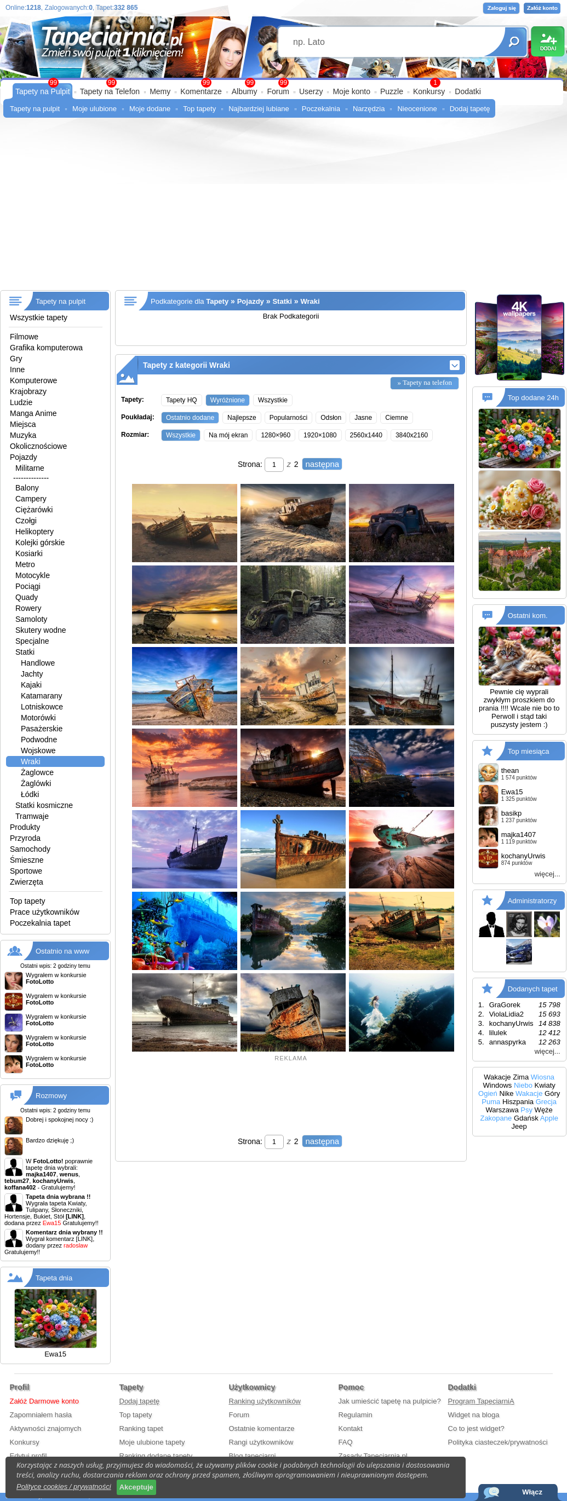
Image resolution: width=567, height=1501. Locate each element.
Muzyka (23, 435)
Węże (544, 1110)
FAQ (346, 1442)
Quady (26, 597)
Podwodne (39, 739)
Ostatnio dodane (190, 418)
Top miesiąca (528, 751)
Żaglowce (37, 772)
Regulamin (356, 1415)
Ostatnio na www (62, 951)
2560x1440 (366, 435)
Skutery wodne (40, 630)
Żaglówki (36, 783)
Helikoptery (34, 531)
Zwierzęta (26, 881)
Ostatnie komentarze (262, 1428)
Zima (521, 1077)
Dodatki (467, 91)
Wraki (31, 761)
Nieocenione (417, 109)
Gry (16, 358)
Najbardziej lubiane (258, 109)
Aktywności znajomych (46, 1428)
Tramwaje (32, 816)
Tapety (217, 301)
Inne (17, 369)
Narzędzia (369, 109)
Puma (491, 1102)
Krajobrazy (28, 391)
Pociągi (28, 586)
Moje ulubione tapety (152, 1442)
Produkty (25, 827)
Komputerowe (33, 380)
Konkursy (429, 91)
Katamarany (41, 695)
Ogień (487, 1093)
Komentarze (200, 91)
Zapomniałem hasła (41, 1415)
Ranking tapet (141, 1428)
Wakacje (497, 1077)
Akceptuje (136, 1487)
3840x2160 (412, 435)
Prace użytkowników (44, 912)
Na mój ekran (228, 435)
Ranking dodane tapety (156, 1456)
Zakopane (496, 1118)
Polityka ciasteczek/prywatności (498, 1442)
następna (322, 464)
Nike (506, 1093)
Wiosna (542, 1077)
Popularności (288, 418)
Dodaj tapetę (470, 109)
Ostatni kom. (528, 615)
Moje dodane (149, 109)
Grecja (546, 1102)
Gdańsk (526, 1118)
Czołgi (26, 520)
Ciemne (396, 418)
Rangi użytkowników (261, 1442)
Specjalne (32, 641)
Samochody (30, 849)
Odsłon (330, 418)
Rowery (28, 608)
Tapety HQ (181, 400)
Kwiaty (545, 1085)
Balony (27, 487)
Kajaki (31, 684)
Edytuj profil (28, 1456)
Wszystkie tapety (38, 317)
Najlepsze (241, 418)
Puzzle (391, 91)
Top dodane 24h (533, 398)
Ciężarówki (34, 509)
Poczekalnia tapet (40, 923)
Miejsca (23, 424)
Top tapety (199, 109)
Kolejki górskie (40, 542)
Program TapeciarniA (481, 1401)
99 (283, 82)
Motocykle (32, 575)
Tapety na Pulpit (42, 91)
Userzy (311, 91)
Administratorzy (532, 901)
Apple (549, 1118)
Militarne (29, 468)
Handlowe (38, 663)
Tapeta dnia (54, 1278)
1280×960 (275, 435)
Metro (25, 564)
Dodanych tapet (533, 989)
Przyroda (25, 838)
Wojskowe (38, 750)
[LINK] (84, 1239)
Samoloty (31, 619)
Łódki (30, 794)
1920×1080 (319, 435)
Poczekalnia (321, 109)
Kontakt (351, 1428)
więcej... (547, 874)
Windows (497, 1085)
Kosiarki (29, 553)
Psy (526, 1110)
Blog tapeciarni (252, 1456)
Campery (31, 498)
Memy (160, 91)
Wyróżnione (227, 400)
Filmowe (24, 336)
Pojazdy (23, 457)
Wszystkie (273, 400)
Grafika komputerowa (46, 347)
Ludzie (21, 402)
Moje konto (351, 91)
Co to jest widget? (476, 1428)
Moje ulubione (94, 109)
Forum (278, 91)
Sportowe (26, 871)
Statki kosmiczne (44, 805)
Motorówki (38, 717)
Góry (552, 1093)
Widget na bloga (474, 1415)
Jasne (363, 418)
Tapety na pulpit (35, 109)
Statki (25, 652)
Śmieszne (26, 860)
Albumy (244, 91)
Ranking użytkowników (265, 1401)
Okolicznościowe (38, 446)
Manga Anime (33, 413)
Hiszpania (518, 1102)
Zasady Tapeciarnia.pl (373, 1456)
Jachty (32, 673)
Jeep (519, 1126)
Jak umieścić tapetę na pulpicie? (390, 1401)
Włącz (532, 1492)
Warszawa (501, 1110)
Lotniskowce (42, 706)
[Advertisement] (283, 208)
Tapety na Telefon (110, 91)
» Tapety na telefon (424, 382)
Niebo (523, 1085)
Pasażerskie (41, 728)
